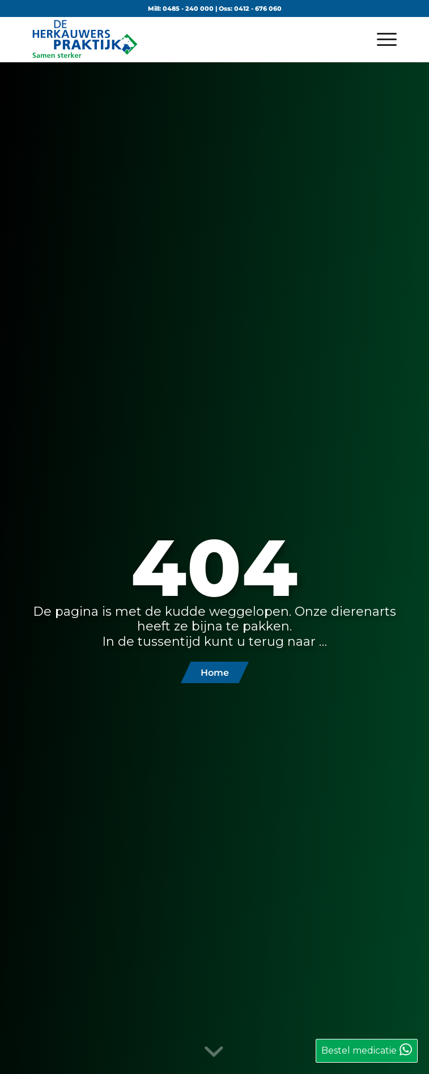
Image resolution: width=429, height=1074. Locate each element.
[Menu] (381, 39)
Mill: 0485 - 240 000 (181, 8)
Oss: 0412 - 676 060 (250, 8)
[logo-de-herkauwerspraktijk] (178, 39)
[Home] (215, 672)
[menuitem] (381, 39)
